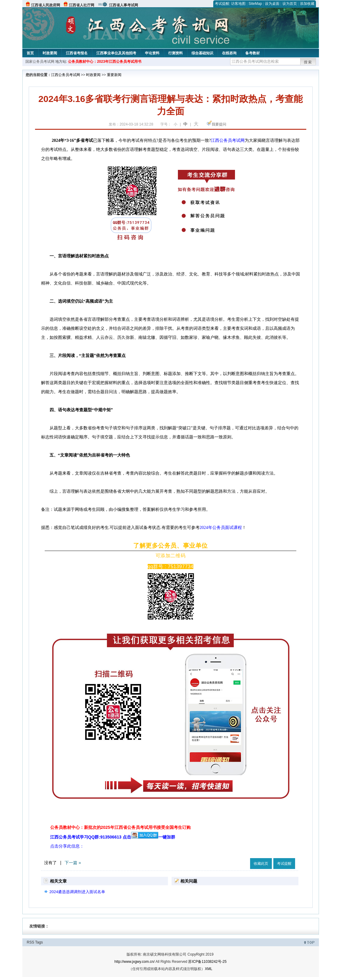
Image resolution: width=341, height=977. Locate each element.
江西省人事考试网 (123, 5)
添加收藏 (307, 4)
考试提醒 (222, 4)
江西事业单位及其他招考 (116, 53)
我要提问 (219, 124)
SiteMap (255, 4)
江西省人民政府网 (45, 5)
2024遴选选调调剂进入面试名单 (77, 891)
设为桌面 (272, 4)
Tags (39, 942)
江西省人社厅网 (81, 5)
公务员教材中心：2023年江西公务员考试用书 (104, 61)
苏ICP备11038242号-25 (207, 961)
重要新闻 (114, 75)
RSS (30, 942)
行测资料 (175, 53)
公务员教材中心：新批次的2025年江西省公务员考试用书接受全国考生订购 (120, 827)
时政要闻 (50, 53)
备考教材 (252, 53)
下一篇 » (73, 862)
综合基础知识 (202, 53)
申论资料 (152, 53)
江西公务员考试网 (65, 75)
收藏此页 (261, 863)
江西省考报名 (77, 53)
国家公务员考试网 (39, 61)
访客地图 (238, 4)
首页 (30, 53)
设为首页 (289, 4)
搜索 (308, 62)
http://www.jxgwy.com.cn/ (134, 961)
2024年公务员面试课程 (221, 527)
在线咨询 (229, 53)
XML (208, 969)
